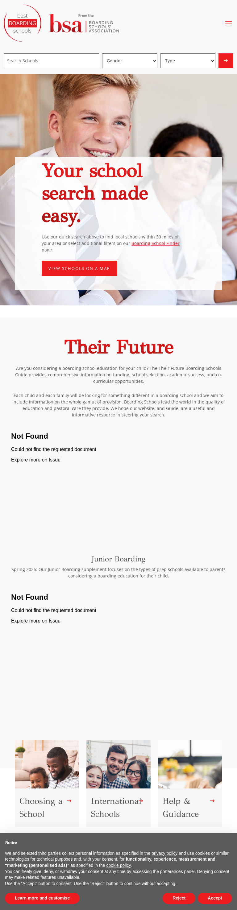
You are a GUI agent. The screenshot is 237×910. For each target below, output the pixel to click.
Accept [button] (215, 898)
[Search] (51, 60)
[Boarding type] (188, 60)
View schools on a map (79, 268)
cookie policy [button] (118, 865)
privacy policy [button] (164, 853)
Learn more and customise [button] (42, 898)
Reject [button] (179, 898)
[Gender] (129, 60)
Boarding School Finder (155, 243)
